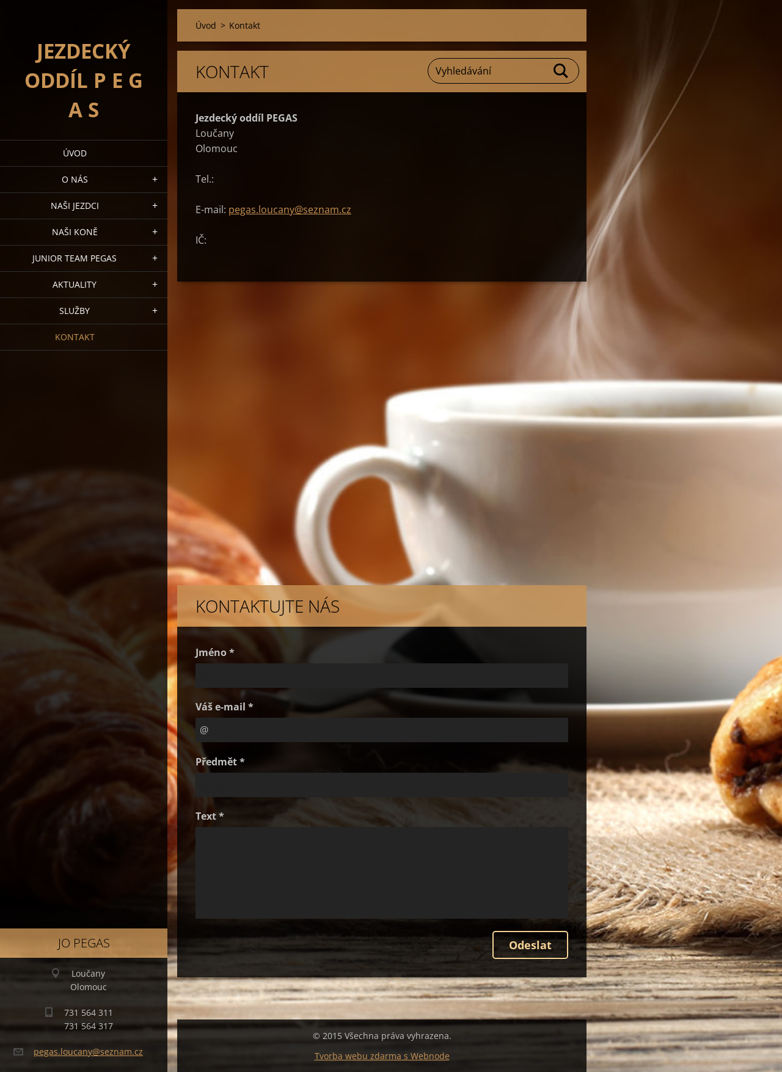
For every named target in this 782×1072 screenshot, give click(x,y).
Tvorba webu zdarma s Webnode (382, 1056)
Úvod (75, 153)
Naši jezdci (75, 205)
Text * (210, 816)
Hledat (561, 71)
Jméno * (215, 652)
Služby (74, 310)
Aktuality (75, 284)
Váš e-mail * (225, 706)
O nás (75, 179)
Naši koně (75, 232)
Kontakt (75, 337)
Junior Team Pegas (74, 258)
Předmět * (220, 761)
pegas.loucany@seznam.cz (289, 209)
